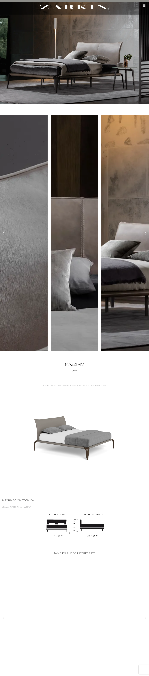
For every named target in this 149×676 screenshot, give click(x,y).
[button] (144, 5)
